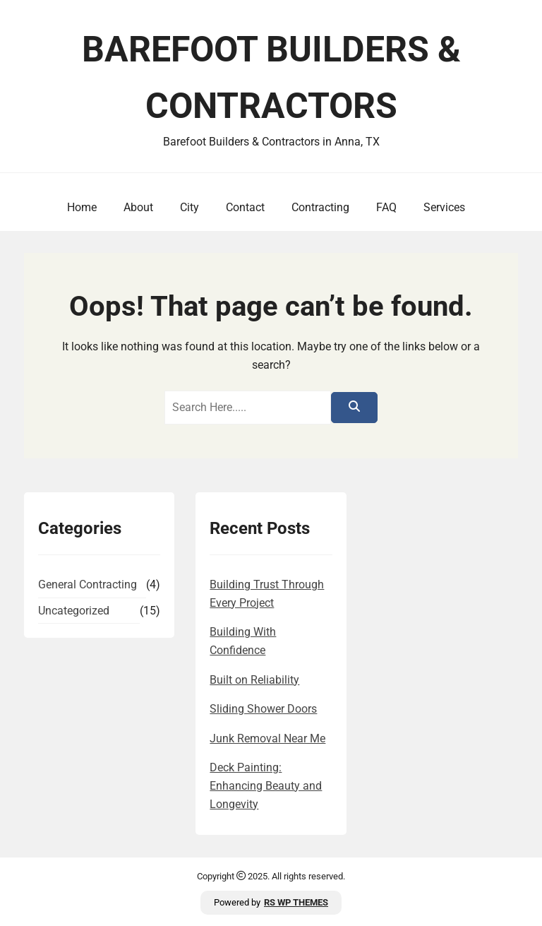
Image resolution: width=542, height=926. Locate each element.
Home (82, 207)
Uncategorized (73, 610)
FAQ (386, 207)
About (138, 207)
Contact (245, 207)
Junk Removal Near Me (267, 738)
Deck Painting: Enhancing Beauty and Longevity (266, 785)
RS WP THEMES (296, 902)
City (189, 207)
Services (444, 207)
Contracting (320, 207)
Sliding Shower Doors (263, 709)
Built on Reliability (254, 680)
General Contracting (87, 584)
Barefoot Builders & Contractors (271, 77)
